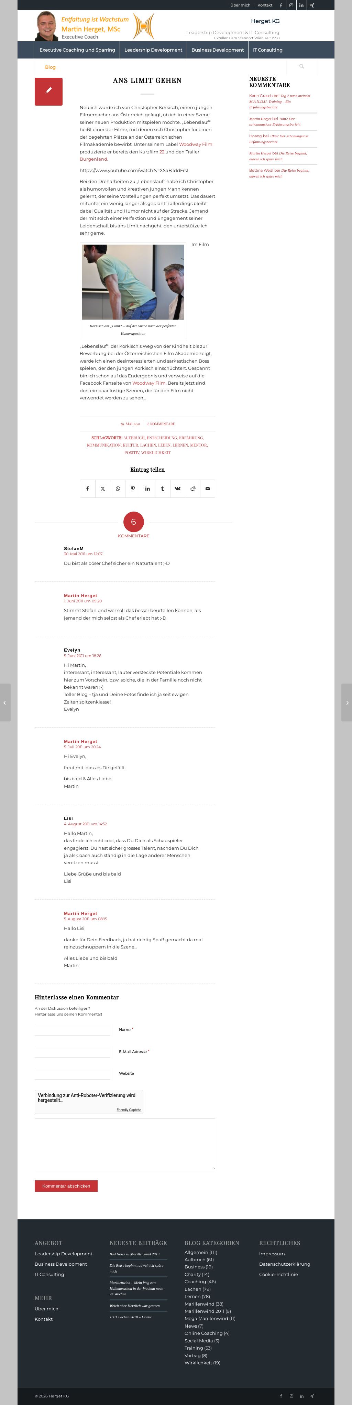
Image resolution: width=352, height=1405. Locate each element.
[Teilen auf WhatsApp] (117, 488)
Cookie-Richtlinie (278, 1274)
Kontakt (264, 5)
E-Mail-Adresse (134, 1051)
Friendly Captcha (129, 1110)
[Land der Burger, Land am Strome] (346, 702)
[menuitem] (240, 5)
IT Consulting (49, 1274)
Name (126, 1029)
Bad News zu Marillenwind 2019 (135, 1254)
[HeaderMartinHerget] (96, 25)
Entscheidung (162, 437)
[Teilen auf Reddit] (192, 488)
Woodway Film (195, 144)
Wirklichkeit (155, 452)
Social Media (199, 1340)
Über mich (240, 5)
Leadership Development (63, 1253)
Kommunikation (104, 445)
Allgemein (196, 1252)
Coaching (195, 1281)
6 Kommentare (161, 423)
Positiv (131, 452)
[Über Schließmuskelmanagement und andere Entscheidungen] (5, 702)
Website (126, 1073)
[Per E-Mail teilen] (207, 488)
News (191, 1326)
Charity (193, 1274)
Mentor (198, 445)
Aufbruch (134, 437)
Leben (164, 445)
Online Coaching (204, 1333)
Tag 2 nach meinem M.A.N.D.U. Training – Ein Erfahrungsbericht (279, 101)
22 (162, 151)
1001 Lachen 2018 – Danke (131, 1317)
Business (195, 1266)
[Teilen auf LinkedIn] (147, 488)
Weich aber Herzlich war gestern (135, 1306)
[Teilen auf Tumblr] (162, 488)
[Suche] (301, 67)
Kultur (130, 445)
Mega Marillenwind (206, 1318)
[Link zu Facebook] (281, 5)
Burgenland (93, 159)
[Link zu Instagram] (291, 5)
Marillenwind (199, 1304)
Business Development (61, 1264)
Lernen (180, 445)
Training (194, 1348)
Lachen (148, 445)
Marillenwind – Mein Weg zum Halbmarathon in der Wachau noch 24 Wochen (136, 1288)
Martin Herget (260, 119)
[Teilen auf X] (103, 488)
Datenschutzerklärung (284, 1264)
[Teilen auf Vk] (177, 488)
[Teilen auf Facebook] (87, 488)
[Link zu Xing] (312, 5)
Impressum (272, 1253)
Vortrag (193, 1355)
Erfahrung (191, 437)
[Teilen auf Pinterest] (132, 488)
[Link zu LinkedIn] (302, 5)
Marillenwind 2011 (204, 1311)
